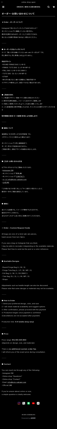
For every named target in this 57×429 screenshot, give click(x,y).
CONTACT (20, 176)
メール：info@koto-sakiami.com (15, 179)
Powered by (29, 418)
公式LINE (6, 182)
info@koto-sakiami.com (17, 382)
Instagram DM (8, 170)
